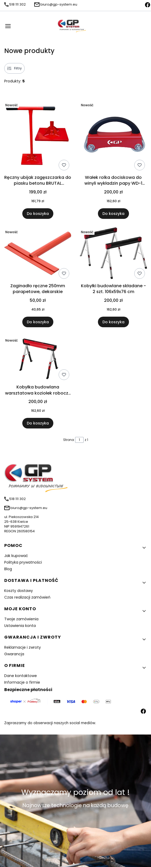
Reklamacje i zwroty (22, 647)
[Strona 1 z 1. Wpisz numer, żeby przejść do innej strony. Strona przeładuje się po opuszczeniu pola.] (79, 440)
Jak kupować (16, 555)
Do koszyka (38, 213)
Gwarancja (14, 654)
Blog (8, 569)
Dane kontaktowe (20, 675)
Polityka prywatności (23, 562)
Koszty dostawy (18, 590)
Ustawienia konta (20, 625)
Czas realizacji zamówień (27, 597)
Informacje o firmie (22, 682)
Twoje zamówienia (21, 619)
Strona (68, 439)
